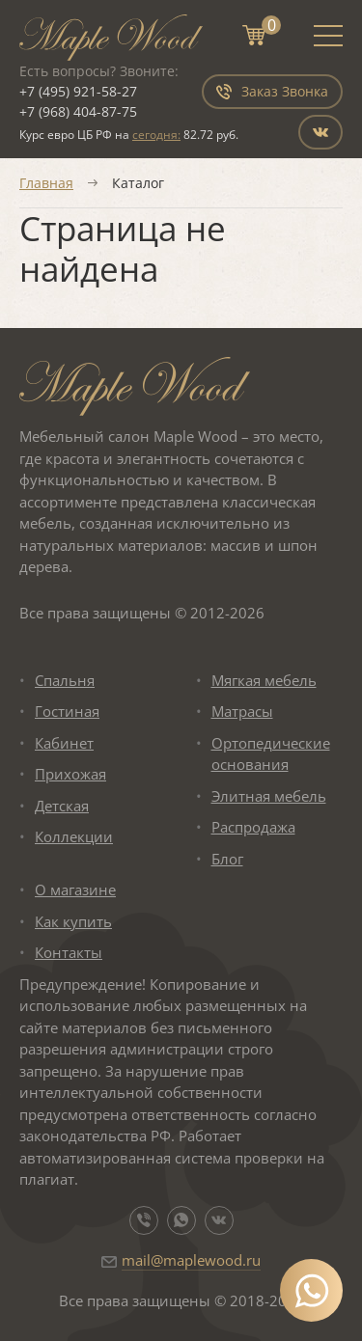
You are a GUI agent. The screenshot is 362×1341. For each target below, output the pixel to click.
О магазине (75, 889)
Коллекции (74, 836)
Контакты (68, 952)
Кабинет (64, 743)
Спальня (65, 680)
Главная (46, 183)
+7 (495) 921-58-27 (78, 91)
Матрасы (242, 711)
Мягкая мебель (264, 680)
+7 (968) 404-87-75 (78, 111)
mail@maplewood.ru (191, 1260)
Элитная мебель (268, 796)
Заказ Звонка (272, 91)
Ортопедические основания (270, 754)
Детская (62, 805)
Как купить (73, 921)
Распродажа (253, 826)
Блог (227, 858)
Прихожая (70, 773)
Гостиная (67, 711)
